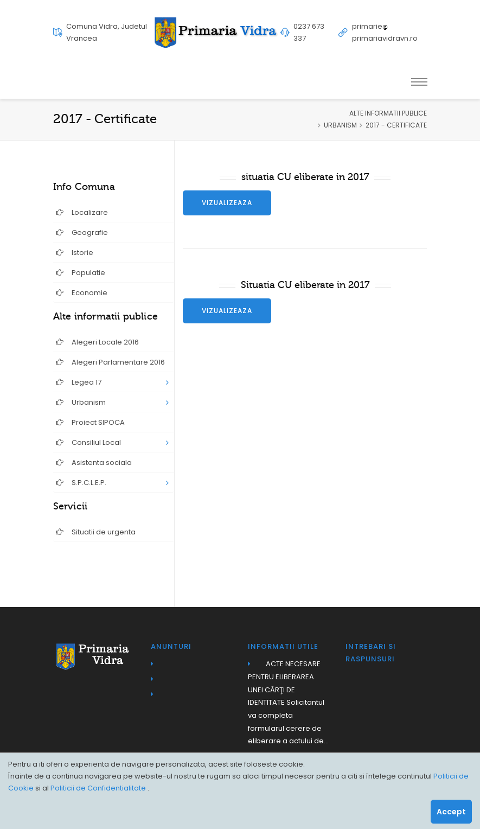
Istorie (74, 252)
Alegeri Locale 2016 (97, 342)
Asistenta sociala (94, 462)
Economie (81, 293)
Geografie (82, 232)
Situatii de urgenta (96, 532)
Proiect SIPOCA (90, 422)
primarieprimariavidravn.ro (385, 32)
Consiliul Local (88, 442)
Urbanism (81, 402)
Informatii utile (283, 646)
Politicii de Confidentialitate (99, 788)
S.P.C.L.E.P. (81, 482)
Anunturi (171, 646)
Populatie (80, 272)
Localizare (82, 212)
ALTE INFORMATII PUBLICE (388, 113)
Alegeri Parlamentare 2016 (110, 362)
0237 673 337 (308, 32)
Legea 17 (78, 382)
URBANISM (340, 125)
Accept (451, 811)
